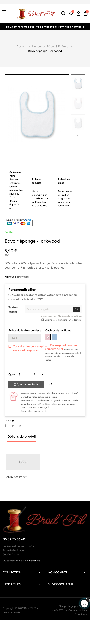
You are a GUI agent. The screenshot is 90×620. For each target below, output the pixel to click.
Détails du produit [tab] (21, 436)
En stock (10, 232)
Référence (12, 477)
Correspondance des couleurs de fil (61, 347)
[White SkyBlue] (54, 337)
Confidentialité (77, 610)
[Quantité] (34, 374)
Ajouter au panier (27, 384)
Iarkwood (22, 277)
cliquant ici (34, 560)
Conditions (81, 614)
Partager (7, 426)
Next (78, 136)
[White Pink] (48, 337)
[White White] (60, 337)
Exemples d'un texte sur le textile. (63, 319)
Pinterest (21, 426)
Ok (76, 309)
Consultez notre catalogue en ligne (39, 396)
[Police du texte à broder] (24, 338)
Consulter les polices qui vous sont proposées (28, 348)
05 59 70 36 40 (14, 539)
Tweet (14, 426)
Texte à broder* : (14, 309)
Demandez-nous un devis (34, 410)
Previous (78, 70)
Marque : (10, 277)
